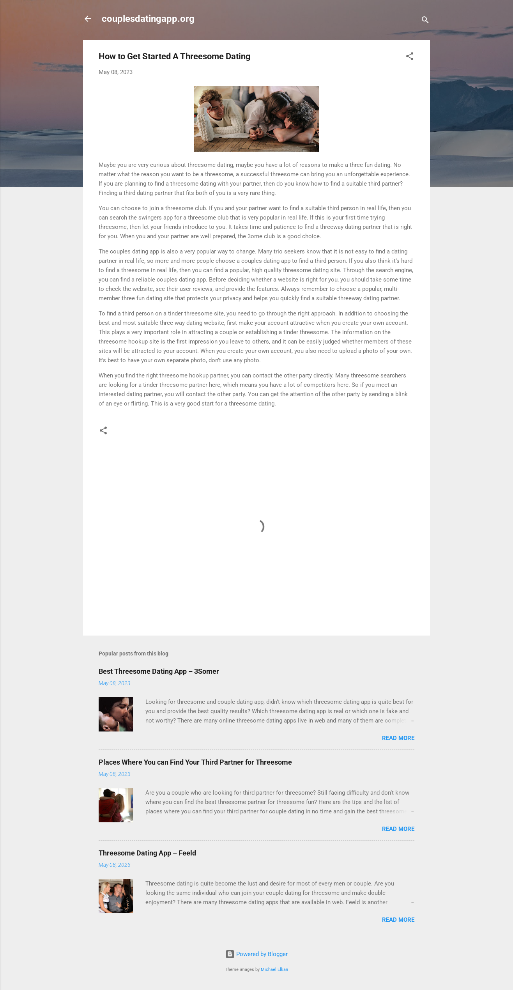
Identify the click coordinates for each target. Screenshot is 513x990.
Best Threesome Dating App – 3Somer (159, 671)
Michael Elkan (274, 969)
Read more (398, 738)
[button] (409, 57)
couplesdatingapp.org (148, 18)
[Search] (425, 21)
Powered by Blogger (256, 954)
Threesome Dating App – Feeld (147, 853)
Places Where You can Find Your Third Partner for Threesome (195, 762)
